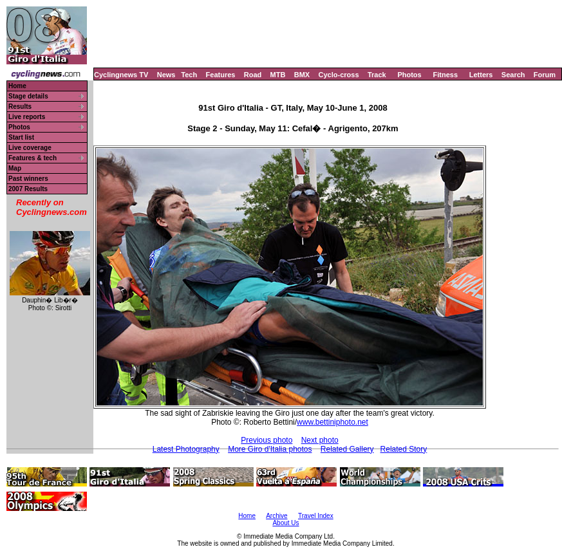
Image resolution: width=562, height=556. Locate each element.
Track (377, 75)
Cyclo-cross (339, 75)
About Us (285, 522)
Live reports (26, 116)
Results (20, 106)
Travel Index (315, 515)
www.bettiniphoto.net (332, 422)
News (166, 75)
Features (221, 75)
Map (14, 168)
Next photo (320, 440)
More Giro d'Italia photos (270, 449)
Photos (409, 75)
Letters (481, 75)
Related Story (403, 449)
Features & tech (32, 158)
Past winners (28, 178)
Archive (276, 515)
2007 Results (28, 188)
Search (513, 75)
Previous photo (266, 440)
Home (17, 85)
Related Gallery (347, 449)
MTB (278, 75)
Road (253, 75)
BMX (302, 75)
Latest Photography (186, 449)
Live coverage (30, 147)
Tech (189, 75)
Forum (545, 75)
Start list (21, 137)
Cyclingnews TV (121, 75)
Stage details (28, 96)
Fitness (445, 75)
